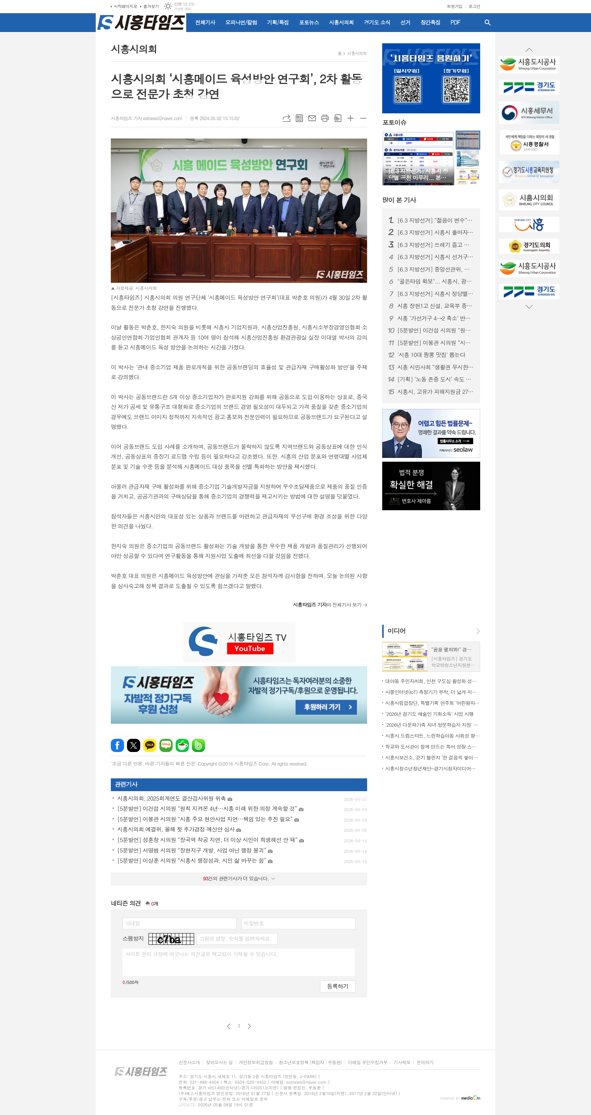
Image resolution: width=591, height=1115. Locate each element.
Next (529, 306)
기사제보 (401, 1062)
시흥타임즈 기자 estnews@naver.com (146, 118)
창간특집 (431, 22)
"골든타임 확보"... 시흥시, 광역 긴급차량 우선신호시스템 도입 (435, 281)
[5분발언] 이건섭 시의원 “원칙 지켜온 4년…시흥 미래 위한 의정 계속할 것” (435, 330)
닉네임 (132, 923)
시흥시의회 (341, 22)
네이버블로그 (166, 745)
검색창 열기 (487, 22)
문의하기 (424, 1062)
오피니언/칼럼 (241, 22)
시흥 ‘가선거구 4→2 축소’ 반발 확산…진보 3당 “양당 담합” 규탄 (435, 318)
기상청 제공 (182, 8)
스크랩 (337, 118)
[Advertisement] (62, 137)
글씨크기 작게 (363, 118)
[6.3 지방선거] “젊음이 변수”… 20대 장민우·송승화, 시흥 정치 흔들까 (435, 220)
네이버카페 (182, 745)
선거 (405, 22)
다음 (249, 1026)
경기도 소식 (377, 22)
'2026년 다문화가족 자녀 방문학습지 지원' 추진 (432, 724)
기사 (399, 199)
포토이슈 (394, 122)
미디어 (396, 630)
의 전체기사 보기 (327, 604)
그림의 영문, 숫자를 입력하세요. (235, 938)
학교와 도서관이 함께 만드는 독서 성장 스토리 (432, 746)
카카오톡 (149, 745)
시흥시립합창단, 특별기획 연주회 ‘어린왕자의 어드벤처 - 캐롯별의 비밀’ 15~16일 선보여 (432, 702)
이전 (228, 1026)
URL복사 (286, 118)
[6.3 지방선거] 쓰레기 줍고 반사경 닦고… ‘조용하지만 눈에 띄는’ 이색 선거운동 (435, 245)
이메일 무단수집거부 (367, 1062)
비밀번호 (254, 923)
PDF (455, 22)
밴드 (198, 745)
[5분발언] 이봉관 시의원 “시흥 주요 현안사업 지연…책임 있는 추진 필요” (435, 342)
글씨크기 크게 (350, 118)
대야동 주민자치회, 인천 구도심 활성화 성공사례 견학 (432, 681)
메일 (312, 118)
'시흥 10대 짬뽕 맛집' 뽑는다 (431, 354)
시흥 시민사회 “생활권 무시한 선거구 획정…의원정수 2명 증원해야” (435, 367)
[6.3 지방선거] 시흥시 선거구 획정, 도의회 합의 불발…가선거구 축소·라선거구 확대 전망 (435, 257)
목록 (299, 118)
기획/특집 (278, 22)
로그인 (474, 6)
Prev (529, 50)
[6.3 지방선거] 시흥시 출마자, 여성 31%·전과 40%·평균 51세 (435, 232)
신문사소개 (189, 1062)
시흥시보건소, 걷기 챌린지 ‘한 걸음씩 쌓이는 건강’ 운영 (432, 757)
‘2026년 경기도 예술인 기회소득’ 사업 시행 (429, 713)
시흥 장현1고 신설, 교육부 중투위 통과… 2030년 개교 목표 (435, 306)
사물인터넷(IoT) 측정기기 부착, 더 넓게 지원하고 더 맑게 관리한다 (432, 692)
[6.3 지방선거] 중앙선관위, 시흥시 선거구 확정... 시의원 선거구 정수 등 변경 (435, 269)
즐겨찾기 (151, 6)
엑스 (133, 745)
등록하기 (337, 986)
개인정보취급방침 (256, 1062)
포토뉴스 (309, 22)
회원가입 (454, 6)
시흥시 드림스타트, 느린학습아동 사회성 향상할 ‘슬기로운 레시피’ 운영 (432, 735)
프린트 (325, 118)
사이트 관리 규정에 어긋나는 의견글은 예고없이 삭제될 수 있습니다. (201, 953)
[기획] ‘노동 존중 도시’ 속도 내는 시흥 (435, 379)
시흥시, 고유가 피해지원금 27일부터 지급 (435, 391)
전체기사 (205, 22)
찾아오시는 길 (219, 1062)
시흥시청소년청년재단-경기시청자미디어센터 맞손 (432, 768)
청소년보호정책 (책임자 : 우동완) (310, 1062)
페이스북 (117, 745)
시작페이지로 (125, 6)
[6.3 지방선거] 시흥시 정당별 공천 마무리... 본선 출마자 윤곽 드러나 (435, 293)
